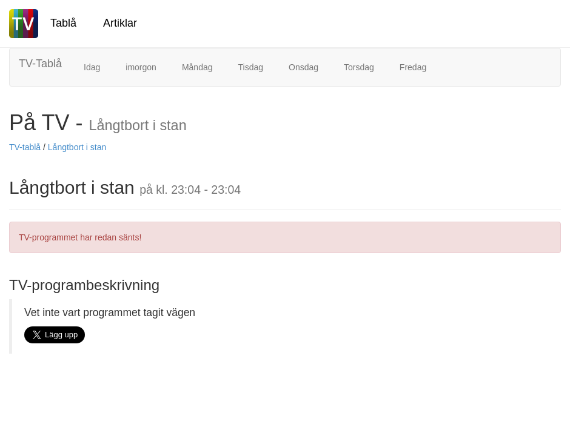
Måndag (197, 67)
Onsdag (303, 67)
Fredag (413, 67)
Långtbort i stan (77, 147)
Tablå (63, 23)
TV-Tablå (40, 64)
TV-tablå (25, 147)
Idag (92, 67)
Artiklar (120, 23)
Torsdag (359, 67)
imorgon (141, 67)
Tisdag (250, 67)
